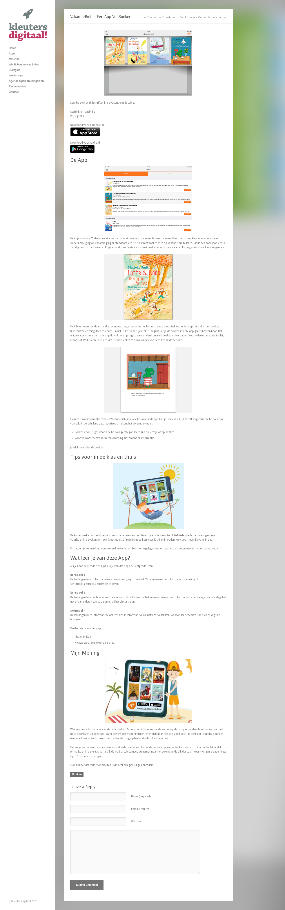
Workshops (16, 75)
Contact (14, 92)
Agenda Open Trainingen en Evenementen (26, 83)
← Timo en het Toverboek (159, 17)
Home (12, 48)
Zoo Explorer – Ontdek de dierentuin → (203, 17)
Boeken (77, 774)
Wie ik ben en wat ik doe (24, 64)
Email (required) (140, 809)
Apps (12, 53)
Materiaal (14, 59)
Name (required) (141, 796)
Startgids (14, 70)
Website (136, 821)
